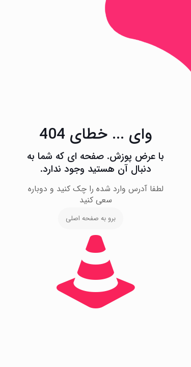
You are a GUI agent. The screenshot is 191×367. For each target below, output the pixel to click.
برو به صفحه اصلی (91, 218)
